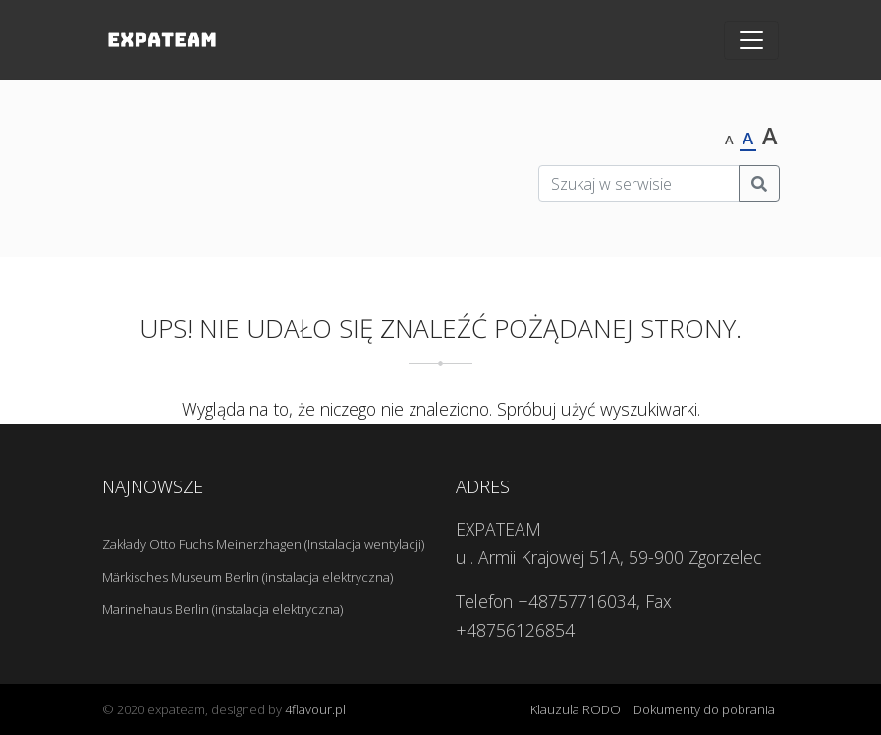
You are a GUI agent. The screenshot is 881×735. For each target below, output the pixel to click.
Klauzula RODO (575, 709)
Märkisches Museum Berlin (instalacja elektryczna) (247, 577)
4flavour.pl (315, 709)
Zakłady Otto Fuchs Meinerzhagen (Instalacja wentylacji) (263, 544)
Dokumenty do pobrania (704, 709)
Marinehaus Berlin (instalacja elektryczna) (222, 609)
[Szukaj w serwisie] (639, 183)
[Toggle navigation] (751, 40)
